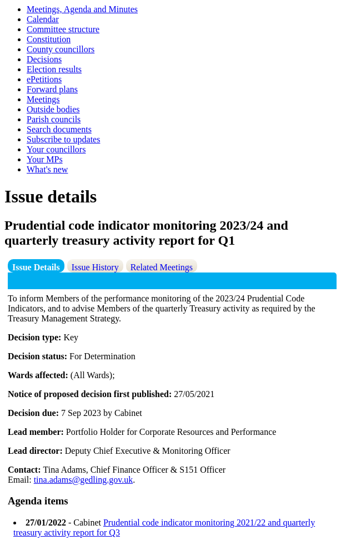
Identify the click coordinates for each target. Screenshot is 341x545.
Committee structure (63, 29)
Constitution (49, 39)
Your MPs (45, 159)
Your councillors (56, 149)
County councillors (60, 49)
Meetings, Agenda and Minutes (82, 9)
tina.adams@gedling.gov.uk (83, 479)
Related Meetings (162, 267)
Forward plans (52, 89)
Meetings (43, 99)
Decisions (44, 59)
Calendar (43, 19)
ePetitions (44, 79)
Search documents (59, 129)
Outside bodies (53, 109)
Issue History (95, 267)
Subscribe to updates (63, 139)
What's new (47, 169)
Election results (54, 69)
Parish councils (54, 119)
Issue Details (36, 267)
